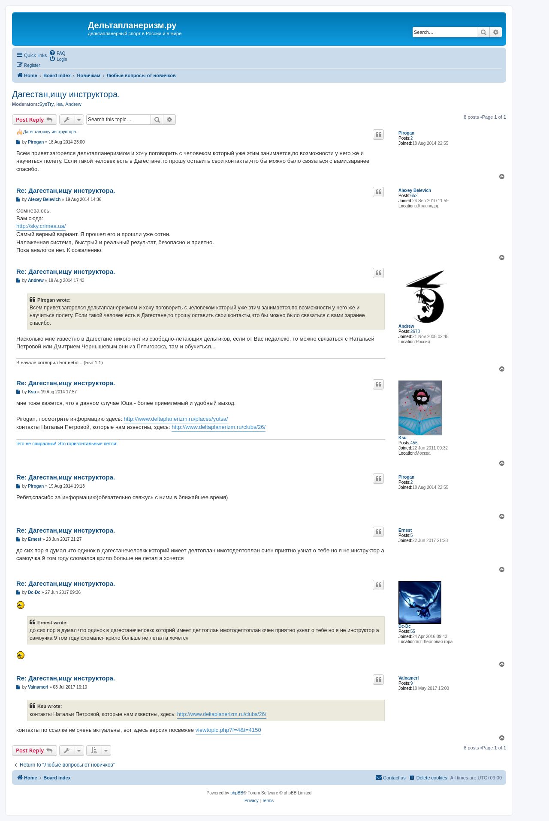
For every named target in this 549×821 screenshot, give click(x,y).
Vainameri (408, 678)
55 (412, 631)
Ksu (402, 437)
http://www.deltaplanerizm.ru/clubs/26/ (218, 427)
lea (60, 104)
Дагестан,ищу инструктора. (66, 94)
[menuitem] (57, 53)
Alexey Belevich (414, 190)
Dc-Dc (404, 626)
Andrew (73, 104)
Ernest (405, 530)
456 (414, 442)
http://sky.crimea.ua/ (41, 226)
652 (414, 195)
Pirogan (406, 133)
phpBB (236, 793)
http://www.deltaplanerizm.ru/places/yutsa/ (176, 419)
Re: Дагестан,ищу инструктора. (65, 190)
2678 (415, 331)
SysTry (46, 104)
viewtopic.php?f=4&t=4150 (228, 730)
